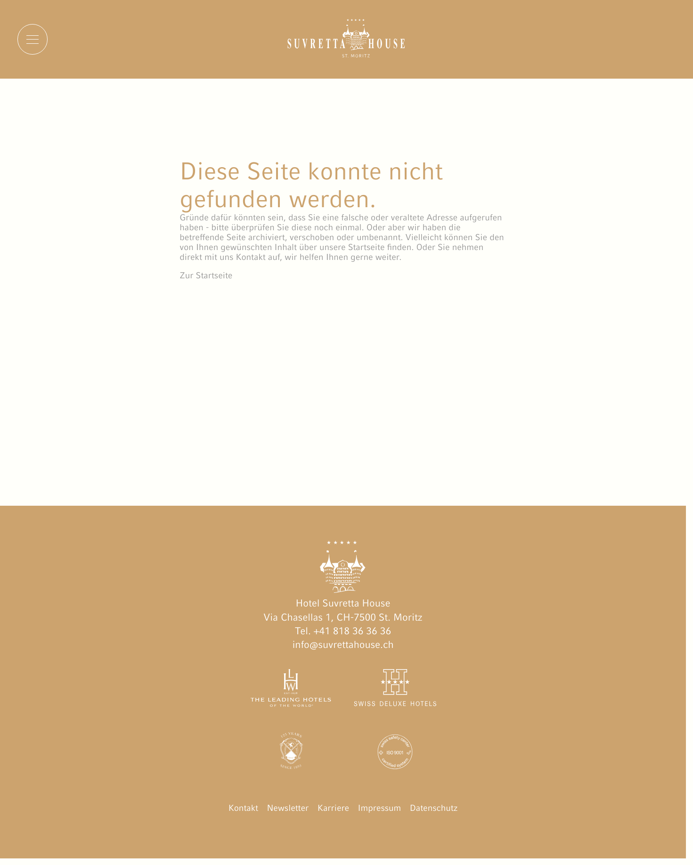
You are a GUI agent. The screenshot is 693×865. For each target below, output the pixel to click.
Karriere (333, 808)
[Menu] (32, 39)
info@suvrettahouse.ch (342, 644)
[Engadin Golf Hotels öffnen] (291, 753)
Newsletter (288, 808)
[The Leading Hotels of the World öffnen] (291, 689)
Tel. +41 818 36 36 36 (343, 631)
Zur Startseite (205, 276)
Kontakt (243, 808)
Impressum (379, 808)
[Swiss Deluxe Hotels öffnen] (395, 689)
